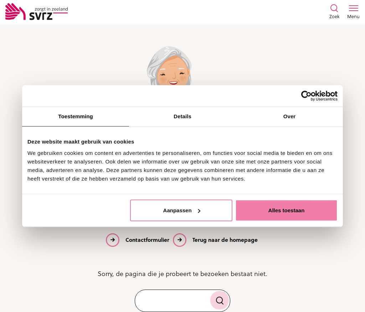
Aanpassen (181, 210)
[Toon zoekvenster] (334, 12)
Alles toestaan (286, 210)
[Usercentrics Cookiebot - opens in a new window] (306, 95)
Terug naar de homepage (225, 240)
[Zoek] (219, 300)
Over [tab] (289, 116)
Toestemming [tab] (75, 116)
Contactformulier (147, 240)
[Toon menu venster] (353, 12)
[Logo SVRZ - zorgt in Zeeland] (36, 12)
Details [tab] (182, 116)
